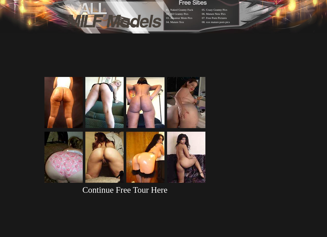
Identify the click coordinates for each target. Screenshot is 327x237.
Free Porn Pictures (216, 17)
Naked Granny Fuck (181, 9)
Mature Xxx (177, 22)
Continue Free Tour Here (124, 190)
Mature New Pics (216, 13)
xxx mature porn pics (218, 22)
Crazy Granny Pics (216, 9)
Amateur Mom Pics (181, 17)
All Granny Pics (179, 13)
